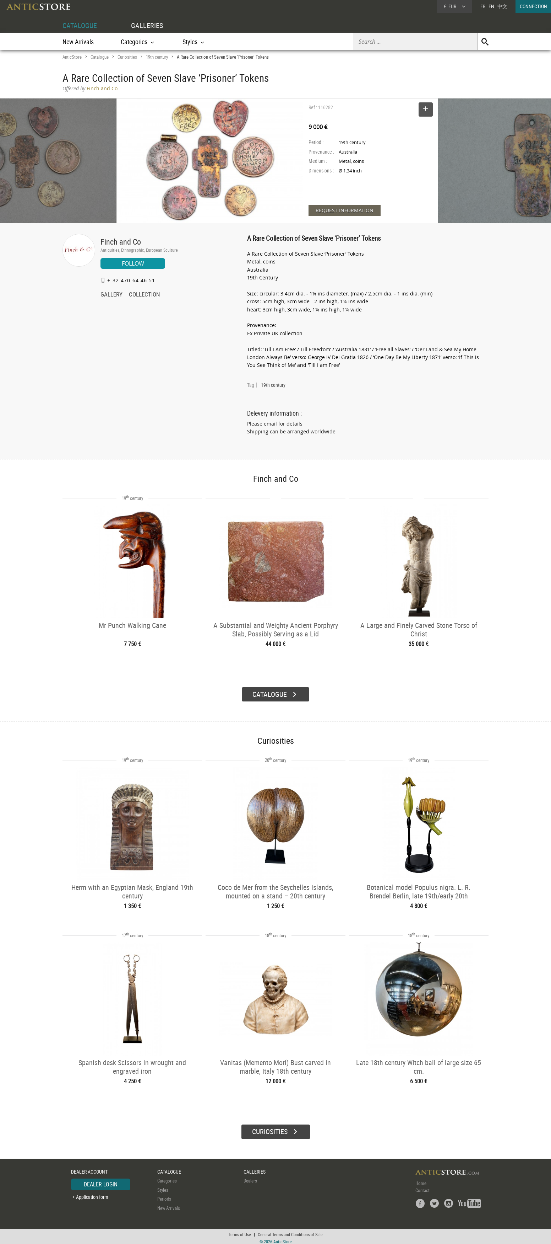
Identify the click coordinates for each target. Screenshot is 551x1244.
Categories (167, 1178)
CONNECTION (533, 6)
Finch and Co (120, 241)
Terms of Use (240, 1231)
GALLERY (111, 295)
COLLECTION (144, 295)
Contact (422, 1188)
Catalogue (100, 57)
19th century (157, 57)
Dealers (250, 1178)
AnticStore (72, 57)
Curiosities (127, 57)
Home (420, 1181)
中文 (502, 6)
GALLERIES (147, 25)
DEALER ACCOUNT (89, 1168)
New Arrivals (78, 41)
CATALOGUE (79, 25)
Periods (164, 1196)
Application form (92, 1194)
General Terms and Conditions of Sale (290, 1231)
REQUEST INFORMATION (344, 210)
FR (482, 6)
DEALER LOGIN (101, 1182)
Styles (162, 1187)
